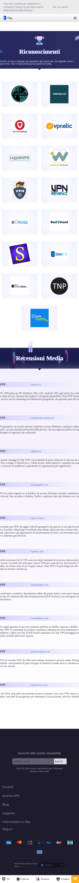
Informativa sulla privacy (26, 863)
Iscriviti (59, 761)
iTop (39, 740)
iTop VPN (7, 18)
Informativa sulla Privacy (18, 10)
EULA (16, 866)
